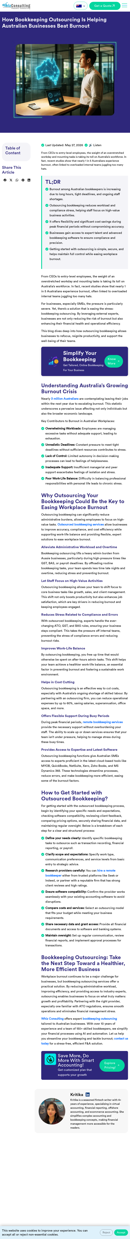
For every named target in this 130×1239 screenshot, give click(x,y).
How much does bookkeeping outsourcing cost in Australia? (42, 1202)
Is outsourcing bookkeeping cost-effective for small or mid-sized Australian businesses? (58, 1171)
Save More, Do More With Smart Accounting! (76, 1060)
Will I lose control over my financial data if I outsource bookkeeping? (47, 1187)
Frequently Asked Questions (33, 1148)
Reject (106, 1232)
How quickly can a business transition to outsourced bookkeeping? (46, 1217)
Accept (121, 1232)
